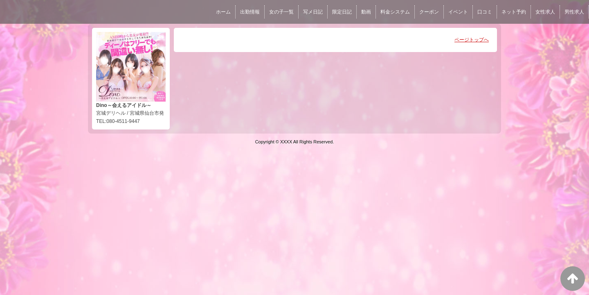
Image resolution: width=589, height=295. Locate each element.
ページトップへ (471, 40)
